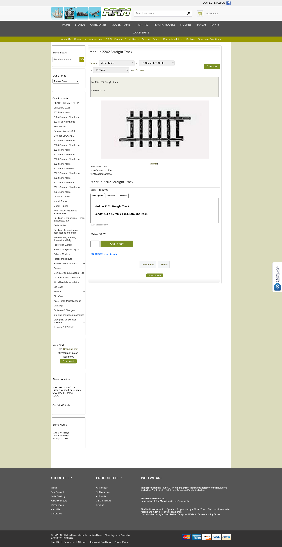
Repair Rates (131, 39)
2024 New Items (62, 149)
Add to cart (117, 243)
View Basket (212, 13)
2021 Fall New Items (64, 182)
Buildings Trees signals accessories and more (66, 231)
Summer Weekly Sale (65, 131)
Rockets (58, 291)
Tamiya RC (141, 24)
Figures (185, 24)
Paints (215, 24)
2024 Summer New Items (67, 145)
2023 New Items (62, 163)
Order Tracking (58, 496)
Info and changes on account (69, 315)
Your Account (96, 39)
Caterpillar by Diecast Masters (65, 321)
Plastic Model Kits (63, 258)
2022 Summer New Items (67, 173)
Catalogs (58, 305)
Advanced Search (151, 39)
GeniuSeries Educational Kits (69, 273)
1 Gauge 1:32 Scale (64, 327)
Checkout (68, 361)
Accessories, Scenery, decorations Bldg (65, 238)
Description (97, 195)
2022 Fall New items (64, 168)
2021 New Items (62, 192)
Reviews (111, 195)
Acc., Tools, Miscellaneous (67, 301)
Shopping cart (70, 349)
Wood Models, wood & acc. (68, 282)
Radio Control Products (66, 263)
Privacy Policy (121, 542)
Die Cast (58, 287)
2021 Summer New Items (67, 187)
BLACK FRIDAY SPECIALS (68, 103)
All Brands (101, 496)
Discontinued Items (173, 39)
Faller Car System (63, 244)
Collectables (60, 225)
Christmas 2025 (62, 107)
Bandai (201, 24)
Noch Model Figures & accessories (65, 212)
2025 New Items (62, 112)
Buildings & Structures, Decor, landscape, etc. (69, 219)
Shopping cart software (116, 535)
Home (66, 24)
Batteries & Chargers (64, 310)
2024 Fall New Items (64, 140)
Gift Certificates (114, 39)
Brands (80, 24)
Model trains (121, 24)
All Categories (103, 492)
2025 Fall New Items (64, 121)
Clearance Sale (62, 196)
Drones (57, 268)
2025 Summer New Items (67, 117)
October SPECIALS (64, 135)
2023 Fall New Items (64, 154)
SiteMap (190, 39)
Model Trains (60, 201)
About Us (66, 39)
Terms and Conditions (209, 39)
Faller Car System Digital (66, 249)
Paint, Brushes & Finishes (67, 277)
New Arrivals (60, 126)
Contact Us (80, 39)
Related (123, 195)
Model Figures (61, 206)
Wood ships (141, 32)
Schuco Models (62, 254)
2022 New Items (62, 178)
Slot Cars (58, 296)
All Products (138, 70)
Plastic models (164, 24)
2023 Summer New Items (67, 159)
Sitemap (100, 505)
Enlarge (153, 163)
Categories (98, 24)
